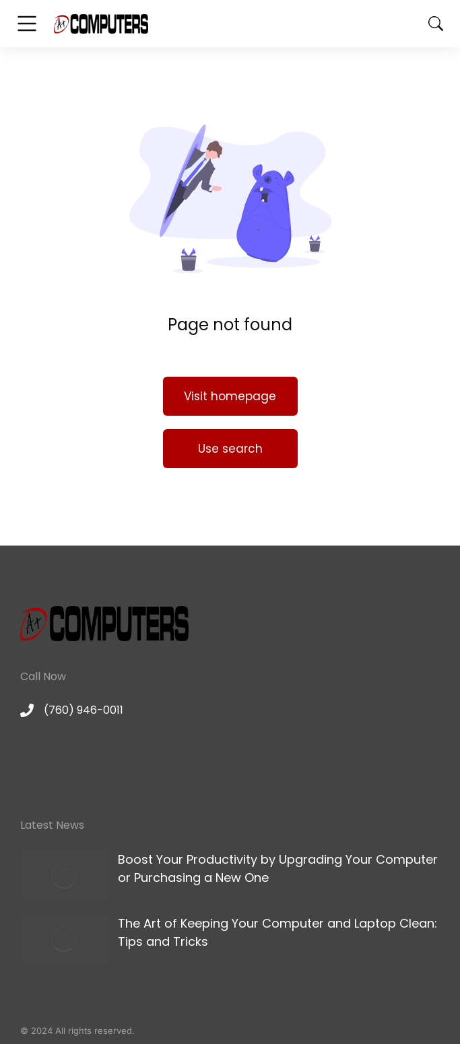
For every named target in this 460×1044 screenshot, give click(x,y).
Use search (230, 449)
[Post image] (64, 875)
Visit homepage (230, 396)
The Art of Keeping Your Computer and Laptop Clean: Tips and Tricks (277, 932)
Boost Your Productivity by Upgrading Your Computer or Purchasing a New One (278, 868)
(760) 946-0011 (83, 710)
